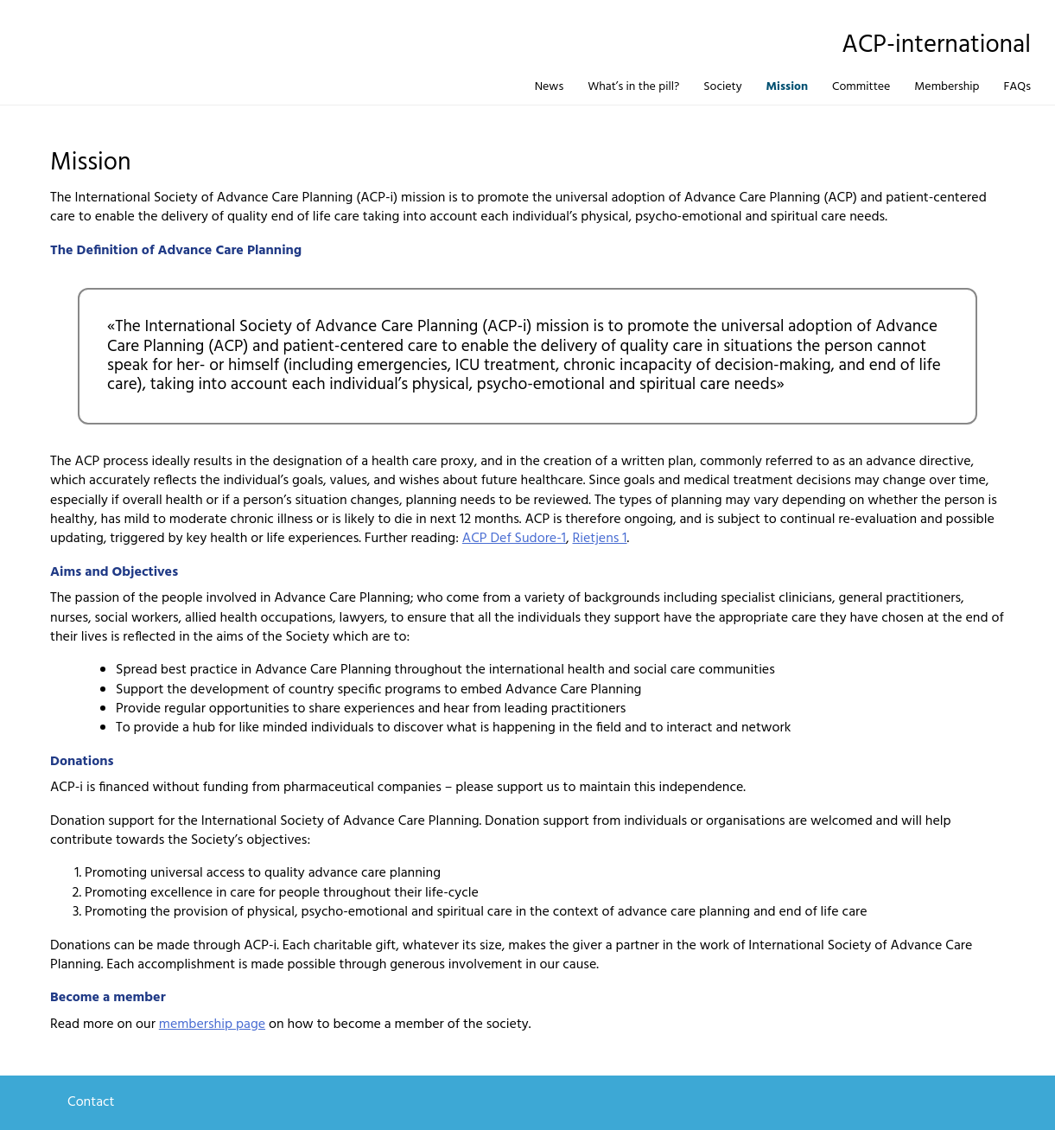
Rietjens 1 (599, 538)
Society (722, 87)
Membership (946, 87)
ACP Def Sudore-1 (514, 538)
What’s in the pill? (633, 87)
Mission (787, 87)
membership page (212, 1024)
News (549, 87)
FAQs (1017, 87)
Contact (90, 1102)
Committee (861, 87)
